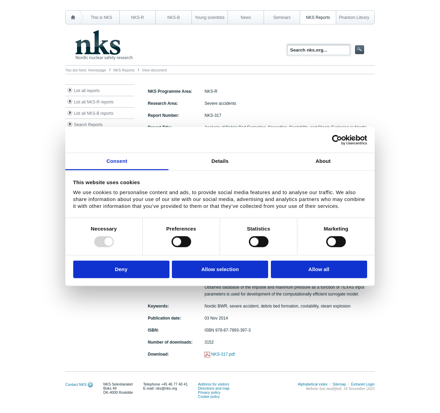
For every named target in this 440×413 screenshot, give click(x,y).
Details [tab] (220, 161)
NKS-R (137, 17)
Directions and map (214, 388)
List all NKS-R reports (93, 102)
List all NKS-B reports (93, 113)
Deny (121, 269)
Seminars (282, 17)
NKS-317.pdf (223, 354)
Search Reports (88, 124)
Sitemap (339, 384)
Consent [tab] (117, 161)
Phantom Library (354, 17)
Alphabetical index (313, 384)
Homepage (97, 70)
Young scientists (209, 17)
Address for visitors (213, 384)
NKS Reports (318, 17)
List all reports (87, 90)
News (246, 17)
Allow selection (220, 269)
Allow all (318, 269)
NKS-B (173, 17)
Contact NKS (76, 384)
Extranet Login (363, 384)
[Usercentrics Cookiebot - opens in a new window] (337, 140)
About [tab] (323, 161)
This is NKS (101, 17)
